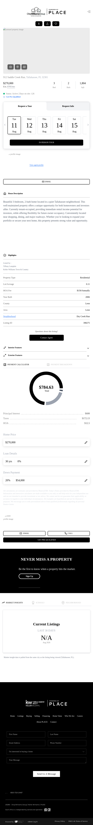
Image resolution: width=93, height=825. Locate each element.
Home (12, 716)
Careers (80, 716)
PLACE (43, 805)
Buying (29, 716)
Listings (20, 716)
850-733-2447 (16, 792)
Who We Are (69, 716)
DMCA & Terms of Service (78, 821)
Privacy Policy (60, 821)
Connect (53, 722)
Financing (46, 716)
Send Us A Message (46, 774)
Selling (37, 716)
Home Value (57, 716)
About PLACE (42, 722)
